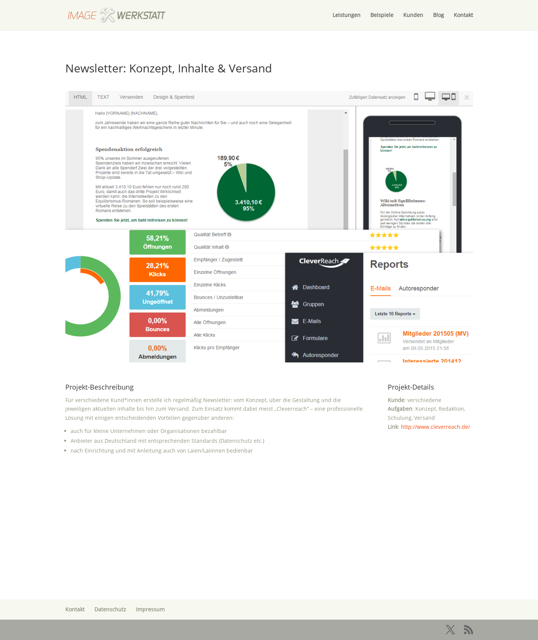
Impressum (150, 609)
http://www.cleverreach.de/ (435, 426)
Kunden (413, 15)
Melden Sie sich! (269, 555)
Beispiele (381, 15)
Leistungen (347, 15)
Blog (438, 15)
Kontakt (463, 15)
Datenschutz (110, 609)
